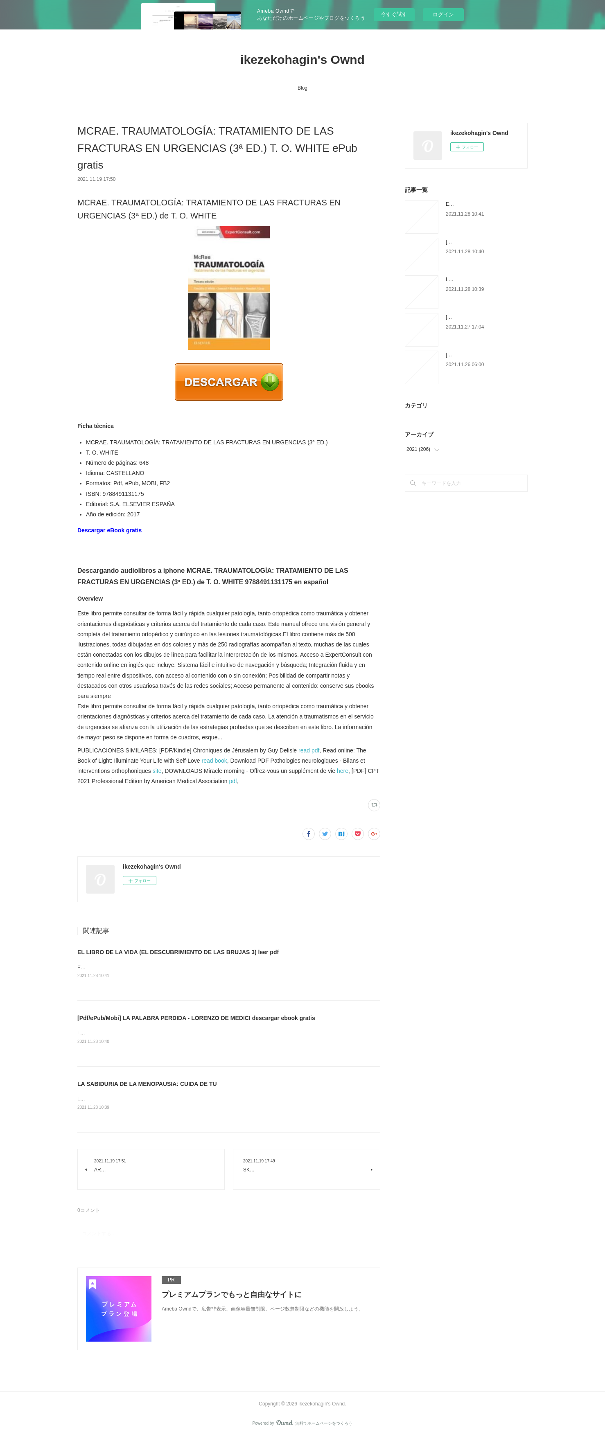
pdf (233, 781)
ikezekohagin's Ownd (302, 59)
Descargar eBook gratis (109, 530)
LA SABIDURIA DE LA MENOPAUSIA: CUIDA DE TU (147, 1084)
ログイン (443, 14)
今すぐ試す (394, 14)
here (342, 771)
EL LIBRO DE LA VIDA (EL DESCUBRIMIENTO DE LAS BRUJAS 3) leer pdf (178, 952)
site (157, 771)
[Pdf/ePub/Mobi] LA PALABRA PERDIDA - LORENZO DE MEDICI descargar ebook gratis (196, 1018)
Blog (302, 88)
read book (214, 760)
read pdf (308, 750)
